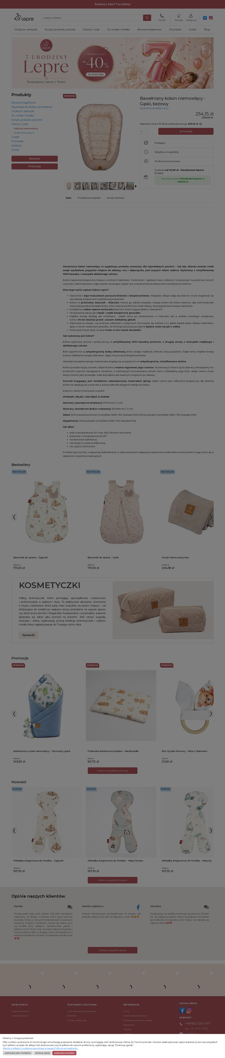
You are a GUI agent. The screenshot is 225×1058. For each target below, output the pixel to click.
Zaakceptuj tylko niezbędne (18, 1053)
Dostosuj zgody (42, 1053)
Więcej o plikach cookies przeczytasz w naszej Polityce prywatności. (40, 1048)
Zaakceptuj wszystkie (64, 1053)
